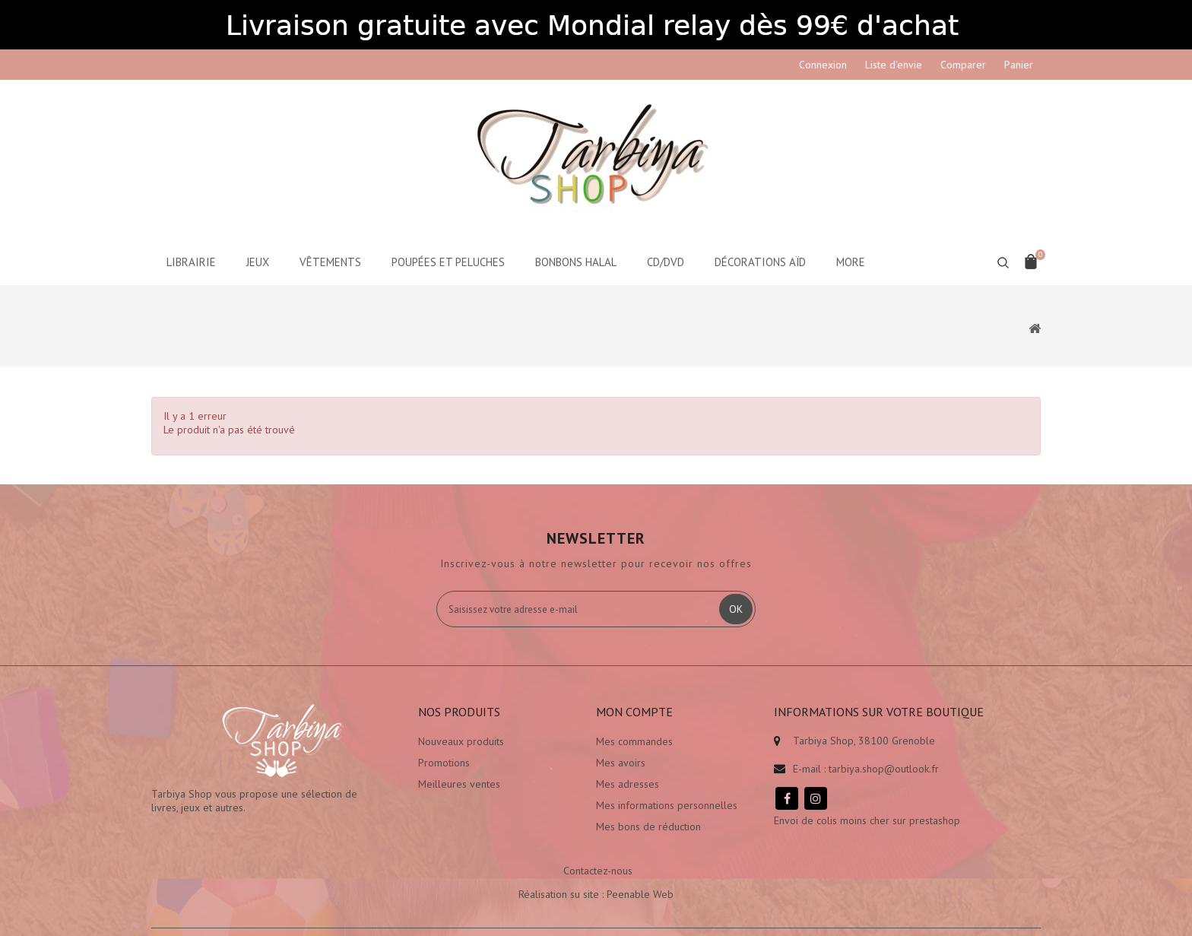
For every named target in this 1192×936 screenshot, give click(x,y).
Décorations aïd (760, 262)
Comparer (963, 64)
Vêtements (330, 262)
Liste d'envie (893, 64)
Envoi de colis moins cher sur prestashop (867, 820)
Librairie (191, 262)
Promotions (444, 762)
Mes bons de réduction (648, 826)
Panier (1018, 64)
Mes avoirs (620, 762)
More (850, 262)
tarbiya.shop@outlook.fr (884, 769)
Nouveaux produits (461, 741)
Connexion (823, 64)
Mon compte (634, 711)
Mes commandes (634, 741)
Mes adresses (627, 784)
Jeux (257, 262)
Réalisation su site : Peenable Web (596, 894)
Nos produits (459, 711)
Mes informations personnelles (666, 805)
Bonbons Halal (576, 262)
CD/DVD (665, 262)
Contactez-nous (597, 870)
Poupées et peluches (448, 262)
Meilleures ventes (459, 784)
